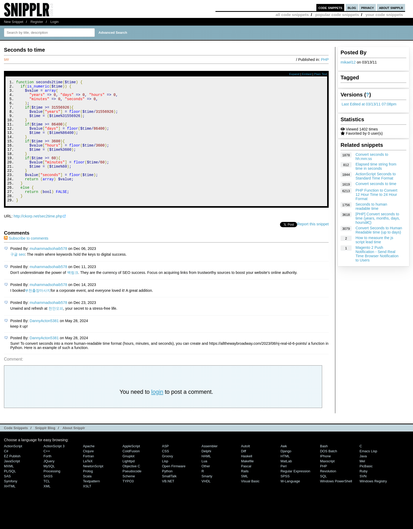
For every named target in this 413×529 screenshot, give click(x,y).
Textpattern (91, 504)
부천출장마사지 (38, 313)
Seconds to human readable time (371, 206)
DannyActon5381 (44, 344)
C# (6, 474)
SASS (48, 499)
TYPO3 (128, 504)
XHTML (10, 509)
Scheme (128, 499)
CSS (165, 474)
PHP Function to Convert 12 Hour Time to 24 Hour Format (376, 194)
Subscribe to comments (26, 261)
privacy (367, 7)
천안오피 (55, 331)
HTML (285, 479)
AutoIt (245, 469)
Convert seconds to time (376, 184)
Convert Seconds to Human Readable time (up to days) (379, 230)
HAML (206, 479)
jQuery (49, 484)
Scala (87, 499)
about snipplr (391, 7)
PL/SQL (10, 494)
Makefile (247, 484)
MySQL (49, 489)
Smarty (206, 499)
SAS (7, 499)
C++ (46, 474)
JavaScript (12, 484)
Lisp (165, 484)
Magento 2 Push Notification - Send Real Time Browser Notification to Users (377, 253)
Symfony (10, 504)
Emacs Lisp (368, 474)
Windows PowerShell (336, 504)
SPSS (285, 499)
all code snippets (292, 14)
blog (352, 7)
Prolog (88, 494)
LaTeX (88, 484)
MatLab (286, 484)
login (157, 414)
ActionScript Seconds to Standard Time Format (376, 176)
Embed (307, 74)
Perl (284, 489)
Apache (89, 469)
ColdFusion (131, 474)
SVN (363, 499)
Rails (245, 494)
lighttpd (128, 484)
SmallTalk (169, 499)
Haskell (246, 479)
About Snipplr (73, 451)
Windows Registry (373, 504)
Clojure (88, 474)
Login (54, 22)
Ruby (363, 494)
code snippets (330, 7)
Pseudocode (131, 494)
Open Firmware (173, 489)
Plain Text (320, 74)
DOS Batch (328, 474)
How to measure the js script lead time (374, 240)
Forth (47, 479)
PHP (325, 59)
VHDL (206, 504)
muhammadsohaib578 (48, 271)
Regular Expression (295, 494)
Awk (284, 469)
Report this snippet (313, 247)
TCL (46, 504)
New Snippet (13, 22)
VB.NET (168, 504)
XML (47, 509)
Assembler (209, 469)
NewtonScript (93, 489)
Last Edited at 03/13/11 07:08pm (369, 104)
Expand (294, 74)
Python (167, 494)
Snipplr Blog (45, 451)
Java (363, 479)
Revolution (328, 494)
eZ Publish (12, 479)
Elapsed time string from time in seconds (376, 166)
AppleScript (131, 469)
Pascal (246, 489)
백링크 (72, 295)
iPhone (325, 479)
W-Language (290, 504)
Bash (324, 469)
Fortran (88, 479)
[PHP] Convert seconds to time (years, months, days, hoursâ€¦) (378, 218)
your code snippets (384, 14)
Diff (243, 474)
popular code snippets (337, 14)
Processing (51, 494)
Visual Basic (250, 504)
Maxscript (327, 484)
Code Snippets (16, 451)
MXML (9, 489)
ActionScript (13, 469)
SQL (323, 499)
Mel (362, 484)
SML (244, 499)
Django (286, 474)
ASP (165, 469)
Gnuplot (128, 479)
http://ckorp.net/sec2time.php (38, 239)
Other (205, 489)
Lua (204, 484)
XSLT (87, 509)
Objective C (131, 489)
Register (37, 22)
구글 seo (17, 277)
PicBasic (366, 489)
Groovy (167, 479)
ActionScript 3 (54, 469)
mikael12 (348, 62)
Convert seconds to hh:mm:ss (372, 156)
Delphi (206, 474)
